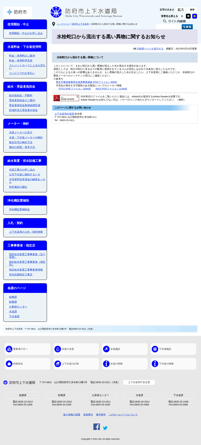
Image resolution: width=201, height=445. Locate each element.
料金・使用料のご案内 (22, 55)
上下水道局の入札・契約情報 (26, 232)
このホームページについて (123, 414)
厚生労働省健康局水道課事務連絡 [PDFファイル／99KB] (86, 82)
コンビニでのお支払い (22, 73)
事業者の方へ (20, 349)
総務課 (13, 297)
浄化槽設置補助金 (19, 209)
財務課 (13, 301)
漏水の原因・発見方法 (22, 147)
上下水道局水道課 (64, 114)
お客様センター (18, 306)
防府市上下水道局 (80, 24)
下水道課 (14, 316)
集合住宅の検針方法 (20, 142)
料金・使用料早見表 (20, 60)
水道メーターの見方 (20, 132)
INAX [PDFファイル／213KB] (111, 88)
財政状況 (18, 363)
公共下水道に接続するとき (24, 174)
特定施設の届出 (18, 187)
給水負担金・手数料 (20, 95)
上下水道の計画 (70, 363)
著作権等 (101, 414)
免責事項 (88, 414)
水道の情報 (116, 363)
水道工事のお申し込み (22, 169)
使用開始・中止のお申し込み (26, 33)
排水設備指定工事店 (20, 274)
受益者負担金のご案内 (22, 100)
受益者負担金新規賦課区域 (24, 105)
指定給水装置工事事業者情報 (26, 269)
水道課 (13, 311)
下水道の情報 (166, 363)
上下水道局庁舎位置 (139, 382)
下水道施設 (165, 349)
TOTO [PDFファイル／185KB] (74, 88)
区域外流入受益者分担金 (23, 110)
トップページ (63, 24)
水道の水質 (68, 349)
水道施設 (115, 349)
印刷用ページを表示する (150, 48)
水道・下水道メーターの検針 (26, 137)
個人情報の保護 (71, 414)
